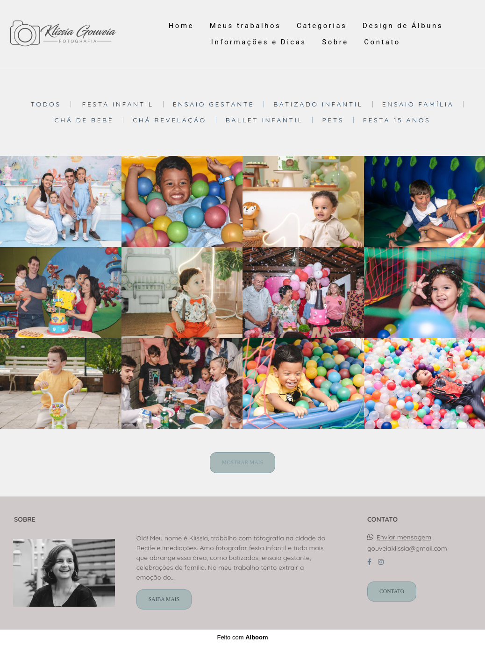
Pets (333, 120)
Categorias (322, 25)
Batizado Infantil (318, 104)
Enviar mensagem (404, 537)
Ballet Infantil (264, 120)
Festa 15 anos (396, 120)
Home (181, 25)
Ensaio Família (418, 104)
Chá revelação (170, 120)
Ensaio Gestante (214, 104)
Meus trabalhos (245, 25)
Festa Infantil (117, 104)
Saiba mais (164, 599)
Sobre (335, 42)
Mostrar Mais (242, 463)
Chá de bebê (84, 120)
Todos (46, 104)
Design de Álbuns (403, 25)
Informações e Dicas (259, 42)
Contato (382, 42)
